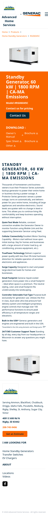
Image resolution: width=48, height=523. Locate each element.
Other (11, 145)
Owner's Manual (15, 135)
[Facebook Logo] (5, 483)
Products (15, 32)
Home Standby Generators (14, 36)
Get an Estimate (15, 433)
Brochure (31, 133)
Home (5, 32)
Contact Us (18, 115)
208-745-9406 (9, 427)
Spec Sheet (14, 141)
